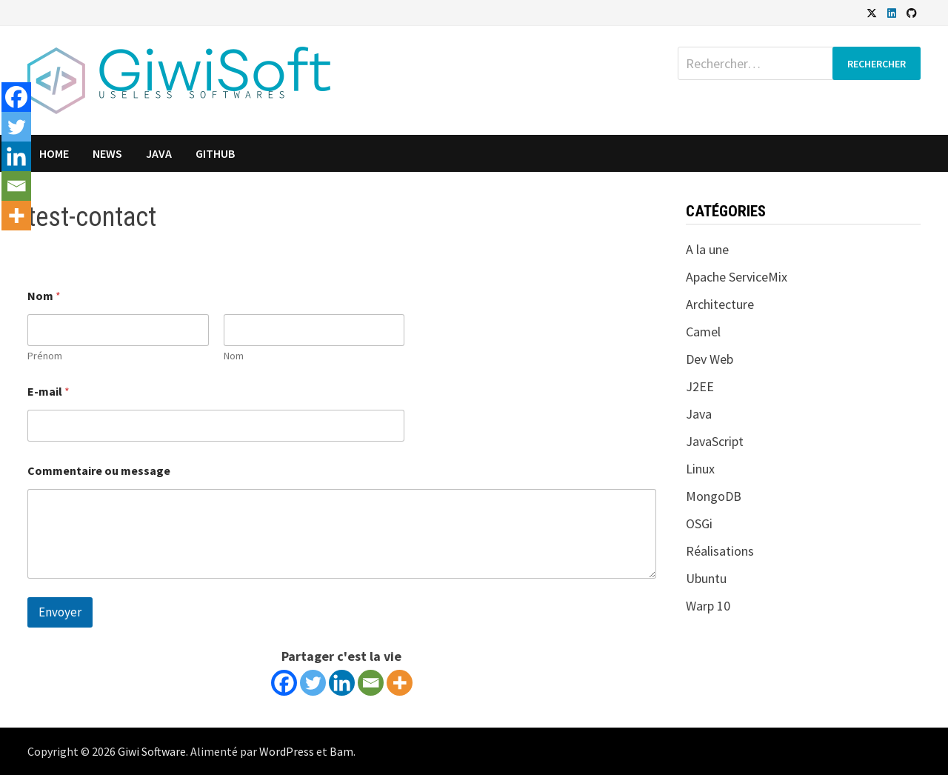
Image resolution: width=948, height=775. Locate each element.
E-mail (48, 392)
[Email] (371, 683)
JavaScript (715, 441)
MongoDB (713, 496)
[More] (400, 683)
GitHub (215, 153)
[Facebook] (284, 683)
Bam (341, 751)
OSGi (699, 523)
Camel (703, 331)
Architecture (720, 304)
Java (159, 153)
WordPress (286, 751)
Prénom (44, 356)
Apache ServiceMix (736, 276)
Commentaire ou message (98, 471)
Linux (700, 468)
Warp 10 (708, 605)
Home (54, 153)
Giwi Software (152, 751)
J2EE (700, 386)
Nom (233, 356)
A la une (707, 249)
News (107, 153)
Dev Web (709, 358)
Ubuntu (706, 578)
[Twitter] (313, 683)
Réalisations (720, 550)
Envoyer (60, 612)
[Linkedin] (342, 683)
